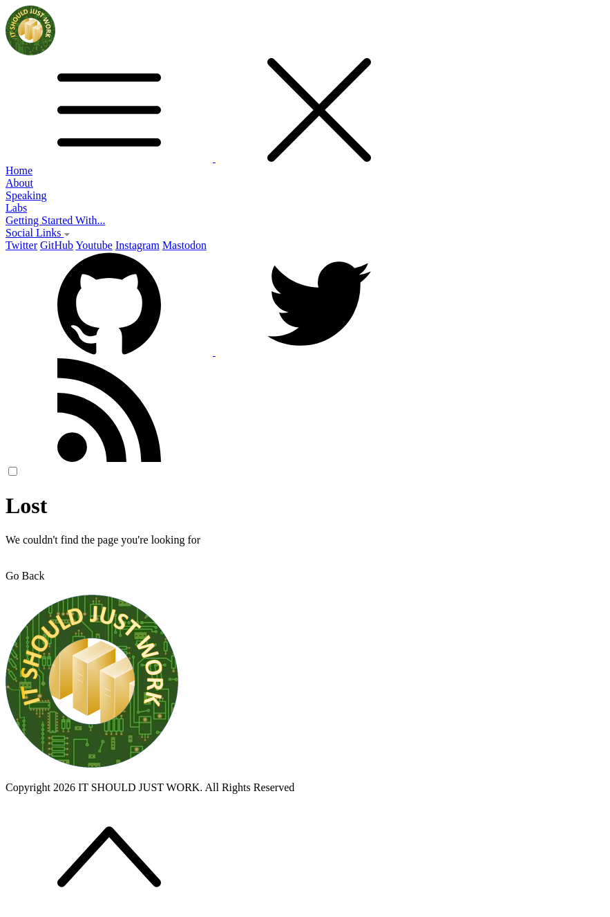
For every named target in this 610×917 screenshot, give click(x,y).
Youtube (94, 245)
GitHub (56, 245)
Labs (16, 208)
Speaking (26, 195)
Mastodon (184, 245)
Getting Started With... (55, 220)
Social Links (38, 233)
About (19, 183)
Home (19, 170)
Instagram (137, 245)
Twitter (21, 245)
